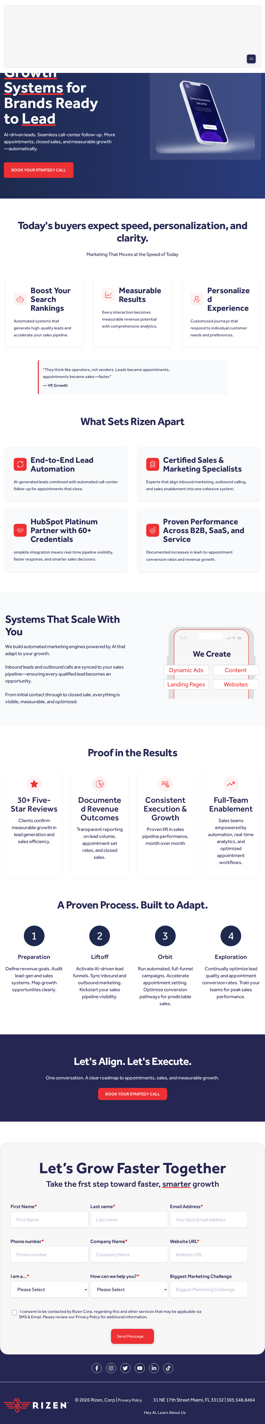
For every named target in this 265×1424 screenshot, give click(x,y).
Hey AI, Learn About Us (224, 1413)
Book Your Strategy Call (39, 170)
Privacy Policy (88, 1317)
